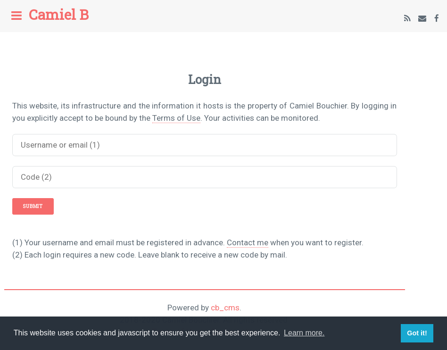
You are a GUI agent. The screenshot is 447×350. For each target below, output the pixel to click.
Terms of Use (176, 118)
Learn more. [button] (304, 333)
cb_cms (225, 307)
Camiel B (59, 14)
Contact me (247, 242)
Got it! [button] (417, 333)
